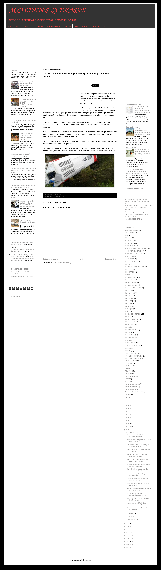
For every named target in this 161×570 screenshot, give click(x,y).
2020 (128, 418)
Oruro (127, 317)
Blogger (87, 560)
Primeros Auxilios (131, 337)
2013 (128, 529)
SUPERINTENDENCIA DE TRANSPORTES (134, 359)
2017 (128, 427)
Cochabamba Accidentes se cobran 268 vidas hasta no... (139, 436)
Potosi (127, 332)
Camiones (95, 26)
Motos (76, 26)
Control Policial (130, 256)
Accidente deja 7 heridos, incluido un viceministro (138, 475)
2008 (128, 544)
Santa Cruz (27, 26)
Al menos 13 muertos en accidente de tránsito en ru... (139, 489)
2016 (128, 430)
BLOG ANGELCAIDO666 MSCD (22, 276)
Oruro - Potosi (130, 324)
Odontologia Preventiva (134, 188)
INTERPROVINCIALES (133, 288)
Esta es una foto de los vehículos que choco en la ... (22, 259)
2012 (128, 532)
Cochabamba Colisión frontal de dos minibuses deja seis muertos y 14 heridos (23, 170)
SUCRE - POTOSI (131, 353)
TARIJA (128, 366)
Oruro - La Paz (130, 322)
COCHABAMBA (130, 246)
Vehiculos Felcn (130, 389)
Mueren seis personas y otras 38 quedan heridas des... (138, 465)
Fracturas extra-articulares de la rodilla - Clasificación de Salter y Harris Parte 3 (136, 173)
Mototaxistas (129, 306)
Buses (104, 26)
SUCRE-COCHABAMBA (133, 356)
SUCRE (128, 351)
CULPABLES (129, 259)
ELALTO (128, 275)
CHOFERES (129, 243)
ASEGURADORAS (131, 230)
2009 (128, 541)
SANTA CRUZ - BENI (132, 345)
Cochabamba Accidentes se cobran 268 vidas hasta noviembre (23, 186)
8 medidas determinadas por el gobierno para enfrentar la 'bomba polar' (137, 201)
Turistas (128, 379)
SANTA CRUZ (60, 196)
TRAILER (128, 373)
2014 (128, 526)
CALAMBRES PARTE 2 (133, 219)
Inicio (81, 259)
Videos (127, 394)
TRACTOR (129, 371)
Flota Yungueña (130, 282)
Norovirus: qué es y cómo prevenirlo (137, 212)
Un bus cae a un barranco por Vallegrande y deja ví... (137, 460)
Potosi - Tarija (130, 335)
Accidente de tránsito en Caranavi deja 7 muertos (138, 499)
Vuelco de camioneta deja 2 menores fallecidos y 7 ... (136, 494)
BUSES (52, 196)
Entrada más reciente (50, 259)
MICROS (128, 295)
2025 (128, 409)
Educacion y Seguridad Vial (134, 267)
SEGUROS (129, 348)
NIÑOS (127, 311)
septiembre (132, 519)
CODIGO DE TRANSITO (133, 254)
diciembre (131, 432)
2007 (128, 547)
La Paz (17, 26)
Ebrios (127, 264)
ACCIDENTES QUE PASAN (47, 10)
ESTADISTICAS (130, 277)
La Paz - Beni (130, 293)
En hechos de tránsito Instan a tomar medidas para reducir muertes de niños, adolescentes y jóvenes (142, 153)
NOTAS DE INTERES (132, 314)
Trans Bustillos (130, 376)
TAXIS (127, 368)
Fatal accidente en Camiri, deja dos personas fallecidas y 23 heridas (27, 136)
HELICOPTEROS (131, 285)
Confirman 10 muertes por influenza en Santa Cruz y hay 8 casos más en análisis (138, 207)
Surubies (68, 26)
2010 (128, 538)
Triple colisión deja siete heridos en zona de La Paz (139, 479)
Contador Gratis (14, 296)
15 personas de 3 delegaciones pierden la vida (27, 222)
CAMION (128, 240)
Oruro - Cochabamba (132, 319)
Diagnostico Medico (133, 127)
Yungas (128, 397)
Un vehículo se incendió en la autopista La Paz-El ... (137, 470)
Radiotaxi (128, 340)
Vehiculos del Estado (132, 384)
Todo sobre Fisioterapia (134, 170)
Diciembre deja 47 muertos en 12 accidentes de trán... (138, 455)
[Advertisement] (75, 47)
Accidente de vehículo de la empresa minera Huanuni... (137, 504)
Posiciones (14, 70)
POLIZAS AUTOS (131, 330)
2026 (128, 405)
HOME (9, 26)
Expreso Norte (130, 280)
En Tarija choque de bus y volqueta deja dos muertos (27, 84)
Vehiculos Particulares (54, 26)
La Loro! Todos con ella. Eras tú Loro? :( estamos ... (22, 255)
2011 (128, 535)
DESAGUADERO (131, 261)
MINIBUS (128, 301)
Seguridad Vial (131, 147)
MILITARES (129, 298)
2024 (128, 412)
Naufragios (129, 309)
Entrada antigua (110, 259)
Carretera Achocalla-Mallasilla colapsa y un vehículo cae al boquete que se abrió (27, 203)
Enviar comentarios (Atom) (62, 263)
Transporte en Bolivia (133, 105)
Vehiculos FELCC (131, 387)
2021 (128, 415)
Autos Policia (129, 233)
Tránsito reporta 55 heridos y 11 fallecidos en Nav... (138, 446)
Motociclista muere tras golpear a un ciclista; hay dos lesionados (23, 154)
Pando (127, 327)
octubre (130, 516)
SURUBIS (128, 363)
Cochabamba (38, 26)
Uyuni (127, 381)
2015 (128, 523)
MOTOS (128, 303)
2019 (128, 421)
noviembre (131, 513)
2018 (128, 424)
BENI (127, 235)
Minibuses (84, 26)
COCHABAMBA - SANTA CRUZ (136, 248)
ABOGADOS (129, 227)
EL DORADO (129, 272)
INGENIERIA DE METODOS (21, 269)
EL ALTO (128, 269)
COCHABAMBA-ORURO (134, 251)
